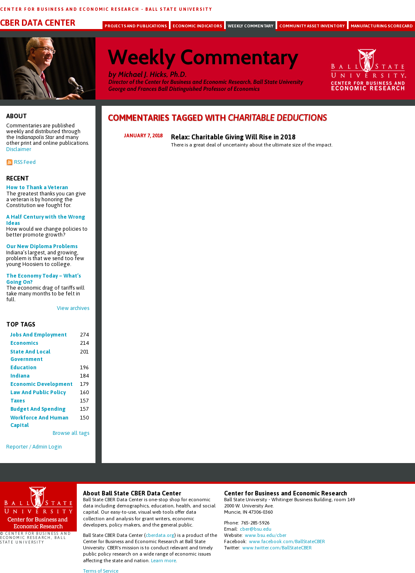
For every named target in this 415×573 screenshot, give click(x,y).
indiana (19, 376)
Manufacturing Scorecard (382, 26)
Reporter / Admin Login (34, 447)
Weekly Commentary (250, 26)
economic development (41, 384)
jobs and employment (38, 335)
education (23, 367)
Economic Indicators (197, 26)
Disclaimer (18, 149)
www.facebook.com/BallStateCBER (287, 541)
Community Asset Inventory (312, 26)
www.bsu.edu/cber (265, 535)
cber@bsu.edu (255, 529)
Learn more (163, 560)
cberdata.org (160, 535)
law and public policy (38, 392)
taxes (17, 400)
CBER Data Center (37, 23)
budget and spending (38, 409)
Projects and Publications (136, 26)
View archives (73, 308)
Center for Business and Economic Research (70, 9)
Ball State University (178, 9)
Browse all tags (71, 433)
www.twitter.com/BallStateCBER (277, 547)
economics (24, 343)
